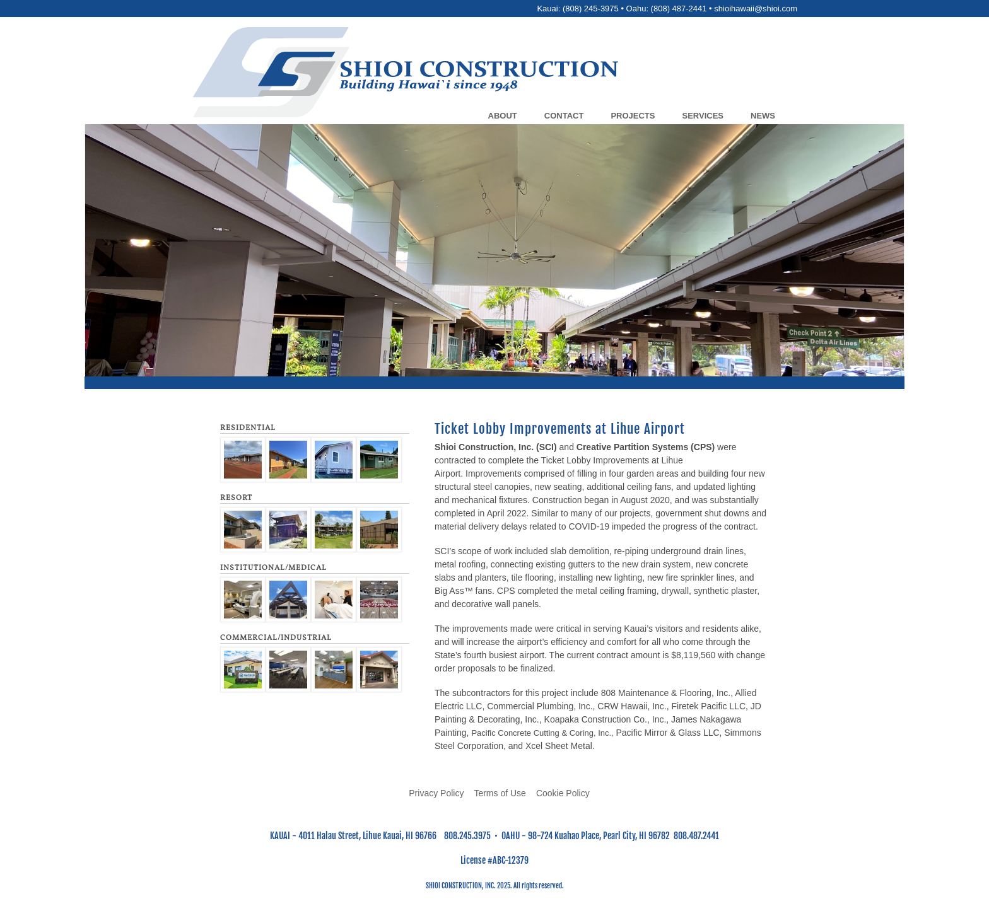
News (763, 115)
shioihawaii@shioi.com (755, 8)
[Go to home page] (527, 74)
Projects (633, 115)
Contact (564, 115)
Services (702, 115)
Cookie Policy (563, 793)
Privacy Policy (436, 793)
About (502, 115)
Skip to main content (494, 0)
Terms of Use (499, 793)
